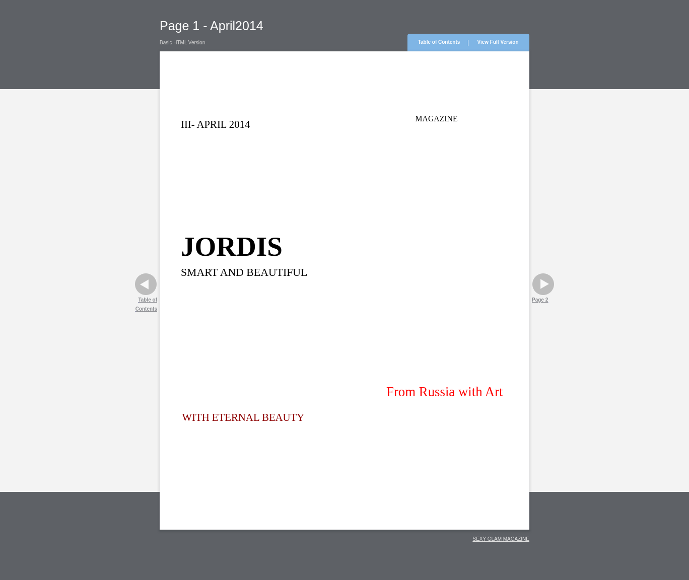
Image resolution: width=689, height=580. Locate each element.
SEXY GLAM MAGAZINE (500, 539)
